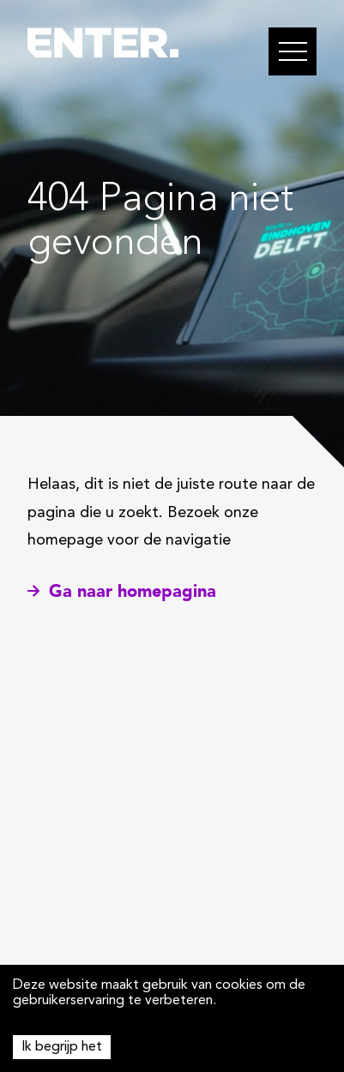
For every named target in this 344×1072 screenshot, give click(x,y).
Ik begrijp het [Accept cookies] (61, 1047)
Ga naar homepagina (121, 591)
